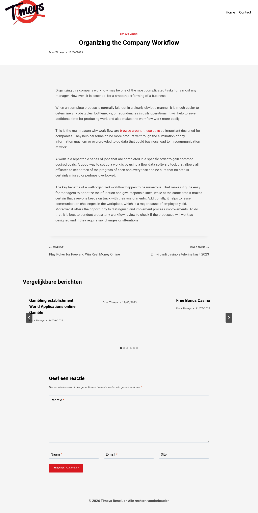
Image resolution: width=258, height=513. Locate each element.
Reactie (57, 400)
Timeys (59, 52)
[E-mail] (129, 454)
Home (230, 12)
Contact (245, 12)
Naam (56, 454)
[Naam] (74, 454)
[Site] (184, 454)
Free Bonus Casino (193, 300)
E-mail (112, 454)
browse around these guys (140, 131)
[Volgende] (229, 318)
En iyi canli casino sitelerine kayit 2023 (170, 250)
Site (164, 454)
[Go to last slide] (29, 318)
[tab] (121, 348)
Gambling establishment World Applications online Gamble (52, 306)
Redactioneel (129, 34)
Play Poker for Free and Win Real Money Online (87, 250)
